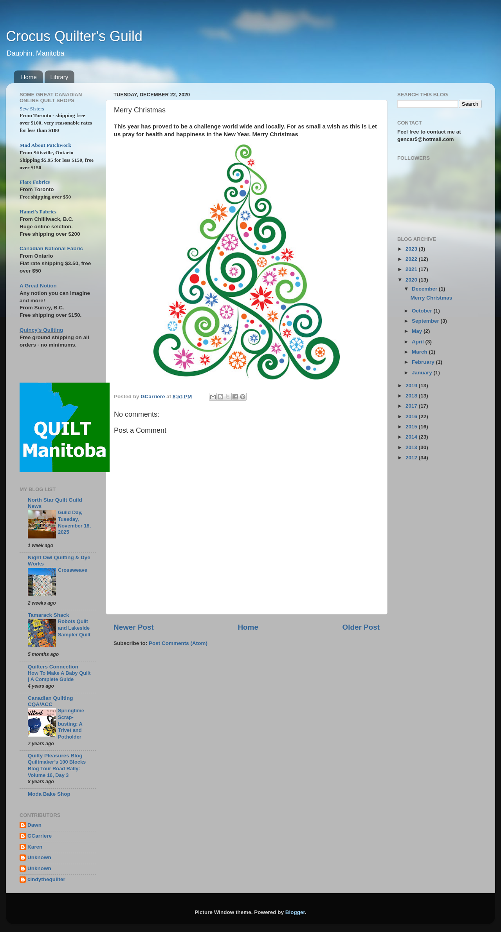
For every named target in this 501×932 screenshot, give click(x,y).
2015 (412, 427)
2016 (412, 416)
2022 (412, 259)
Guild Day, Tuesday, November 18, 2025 (74, 522)
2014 (412, 437)
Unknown (39, 857)
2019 (412, 385)
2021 (412, 269)
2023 (412, 249)
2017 (412, 406)
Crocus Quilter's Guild (74, 36)
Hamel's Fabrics (38, 212)
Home (29, 77)
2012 (412, 458)
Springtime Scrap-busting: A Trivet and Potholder (71, 724)
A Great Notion (38, 286)
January (423, 373)
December (425, 289)
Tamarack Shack (48, 615)
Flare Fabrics (35, 182)
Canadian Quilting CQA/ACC (50, 701)
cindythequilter (46, 879)
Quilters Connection (53, 667)
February (424, 362)
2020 (412, 280)
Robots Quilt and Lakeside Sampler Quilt (74, 627)
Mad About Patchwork (45, 145)
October (423, 311)
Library (59, 77)
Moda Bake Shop (49, 794)
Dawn (34, 825)
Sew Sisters (32, 109)
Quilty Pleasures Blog (55, 756)
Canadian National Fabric (51, 248)
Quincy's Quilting (41, 330)
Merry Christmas (431, 298)
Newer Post (134, 627)
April (418, 342)
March (420, 352)
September (426, 321)
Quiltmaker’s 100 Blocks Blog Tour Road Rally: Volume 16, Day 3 (57, 768)
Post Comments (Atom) (178, 643)
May (418, 331)
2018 (412, 396)
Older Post (361, 627)
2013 (412, 447)
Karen (34, 847)
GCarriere (39, 836)
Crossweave (72, 570)
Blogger (295, 912)
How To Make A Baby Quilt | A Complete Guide (59, 676)
